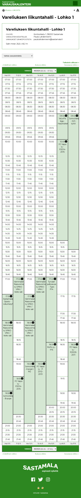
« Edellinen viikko (9, 65)
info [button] (66, 115)
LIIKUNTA (16, 10)
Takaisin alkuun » (71, 62)
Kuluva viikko (40, 65)
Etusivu (8, 10)
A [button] (74, 10)
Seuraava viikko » (71, 65)
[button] (75, 3)
